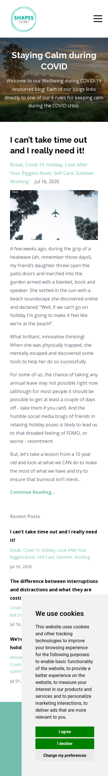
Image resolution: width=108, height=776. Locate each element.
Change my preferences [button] (64, 755)
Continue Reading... (32, 492)
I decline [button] (64, 743)
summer (85, 173)
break (16, 165)
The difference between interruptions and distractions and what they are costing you (54, 589)
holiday (54, 165)
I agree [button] (64, 731)
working (19, 181)
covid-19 (34, 165)
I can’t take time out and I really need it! (53, 536)
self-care (63, 173)
